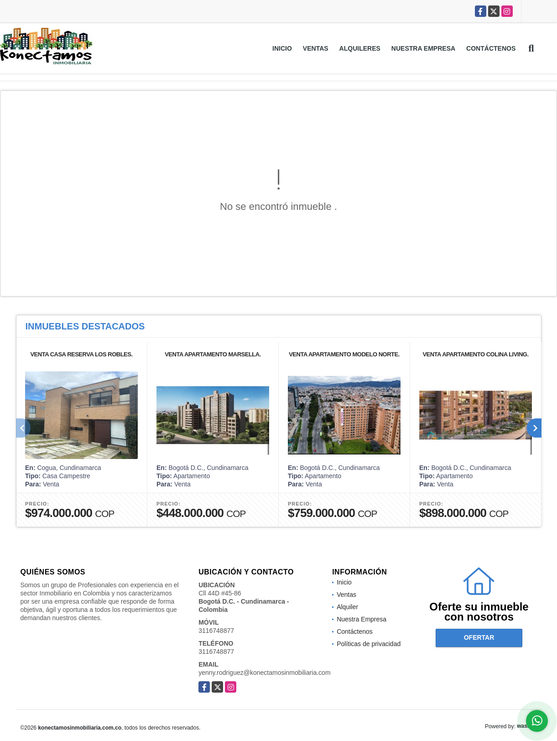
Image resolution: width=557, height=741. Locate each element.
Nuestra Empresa (423, 48)
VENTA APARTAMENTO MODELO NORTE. (344, 354)
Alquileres (359, 48)
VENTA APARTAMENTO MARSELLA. (213, 354)
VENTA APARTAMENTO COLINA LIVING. (475, 354)
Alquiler (347, 607)
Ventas (315, 48)
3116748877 (216, 630)
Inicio (282, 48)
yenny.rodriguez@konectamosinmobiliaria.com (264, 672)
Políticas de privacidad (369, 643)
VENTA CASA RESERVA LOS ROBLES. (81, 354)
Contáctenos (490, 48)
